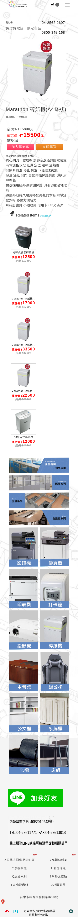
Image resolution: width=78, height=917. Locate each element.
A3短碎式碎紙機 (23, 437)
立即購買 (49, 147)
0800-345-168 (53, 32)
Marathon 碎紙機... (23, 298)
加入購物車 (20, 147)
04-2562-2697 (53, 23)
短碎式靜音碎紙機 (23, 252)
